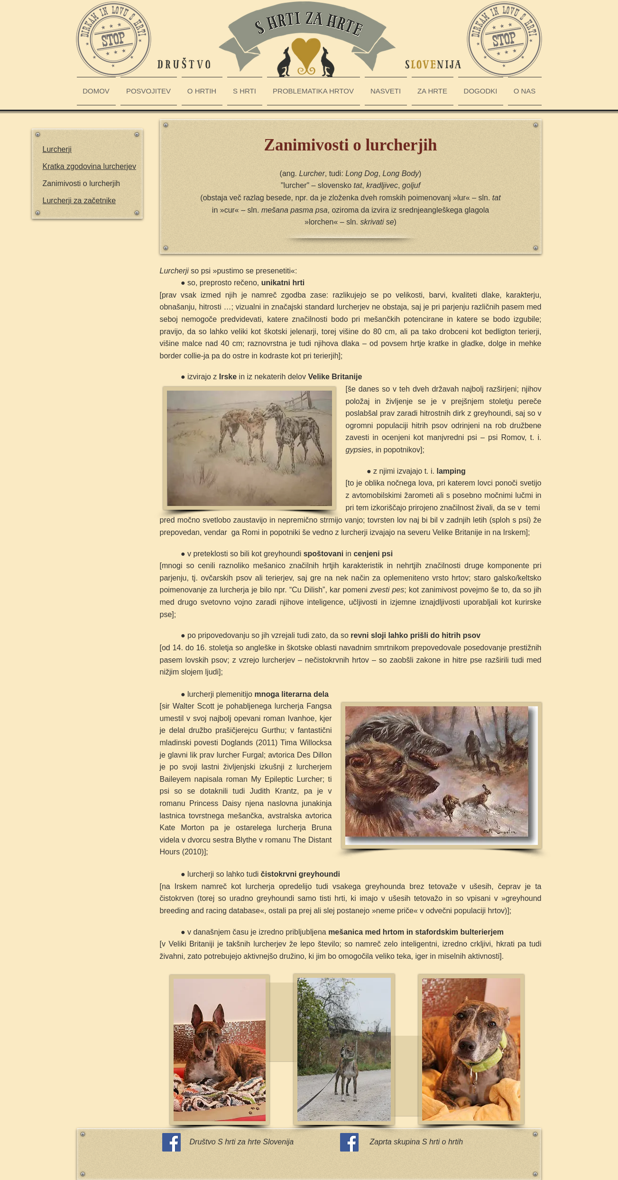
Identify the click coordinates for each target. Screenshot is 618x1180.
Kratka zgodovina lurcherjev (89, 166)
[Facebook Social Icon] (171, 1142)
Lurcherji (57, 149)
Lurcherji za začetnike (79, 201)
